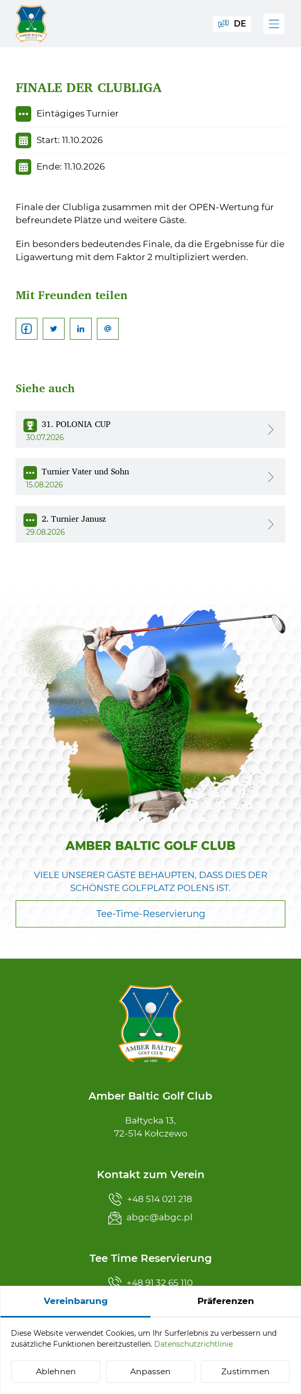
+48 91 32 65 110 (150, 1282)
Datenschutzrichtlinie (193, 1344)
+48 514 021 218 (150, 1199)
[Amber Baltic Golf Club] (31, 23)
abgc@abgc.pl (150, 1217)
